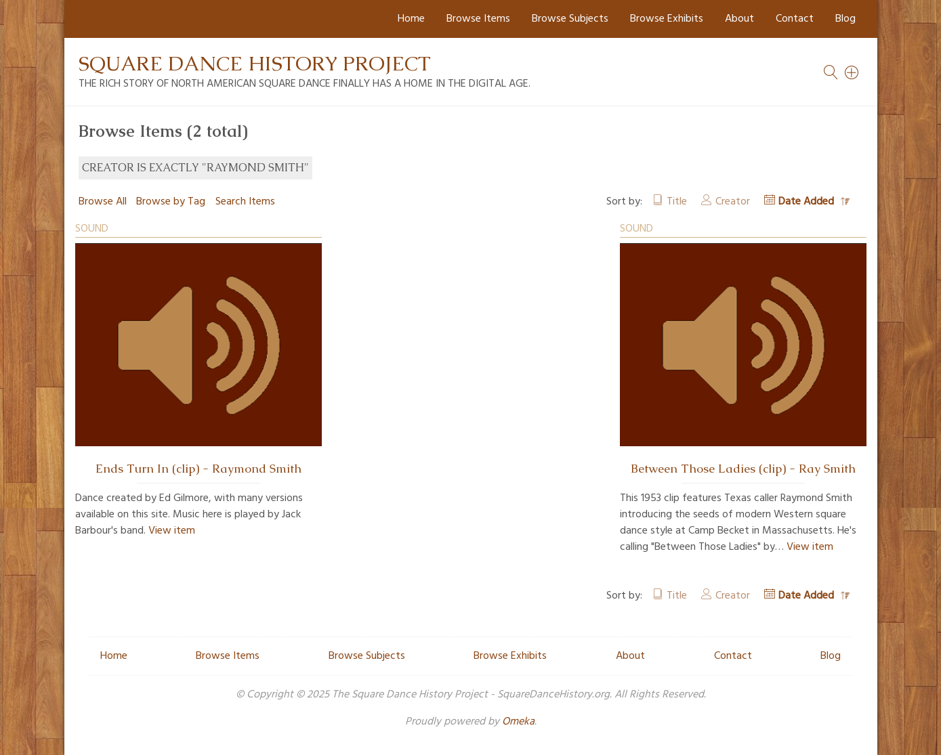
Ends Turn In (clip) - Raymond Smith (198, 468)
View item (171, 531)
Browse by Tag (170, 202)
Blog (845, 19)
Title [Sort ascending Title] (677, 202)
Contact (795, 19)
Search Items (245, 202)
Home (411, 19)
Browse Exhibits (666, 19)
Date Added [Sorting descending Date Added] (807, 202)
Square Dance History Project (255, 63)
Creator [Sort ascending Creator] (732, 202)
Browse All (103, 202)
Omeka (518, 722)
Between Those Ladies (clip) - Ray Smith (743, 468)
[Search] (852, 72)
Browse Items (478, 19)
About (739, 19)
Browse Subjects (570, 19)
